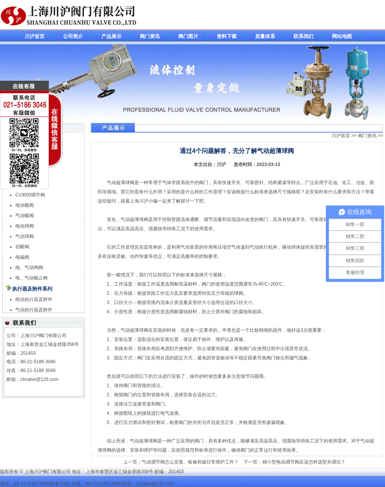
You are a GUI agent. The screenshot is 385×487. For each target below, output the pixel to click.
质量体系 (265, 36)
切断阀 (22, 246)
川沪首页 (35, 36)
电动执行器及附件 (33, 299)
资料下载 (227, 36)
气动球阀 (24, 236)
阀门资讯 (150, 36)
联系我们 (304, 36)
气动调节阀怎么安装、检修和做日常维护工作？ (190, 462)
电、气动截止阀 (31, 278)
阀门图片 (188, 36)
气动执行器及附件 (33, 309)
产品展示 (111, 36)
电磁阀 (22, 257)
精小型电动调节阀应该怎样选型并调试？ (303, 462)
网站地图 (342, 36)
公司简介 (73, 36)
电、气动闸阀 (29, 267)
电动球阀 (24, 226)
